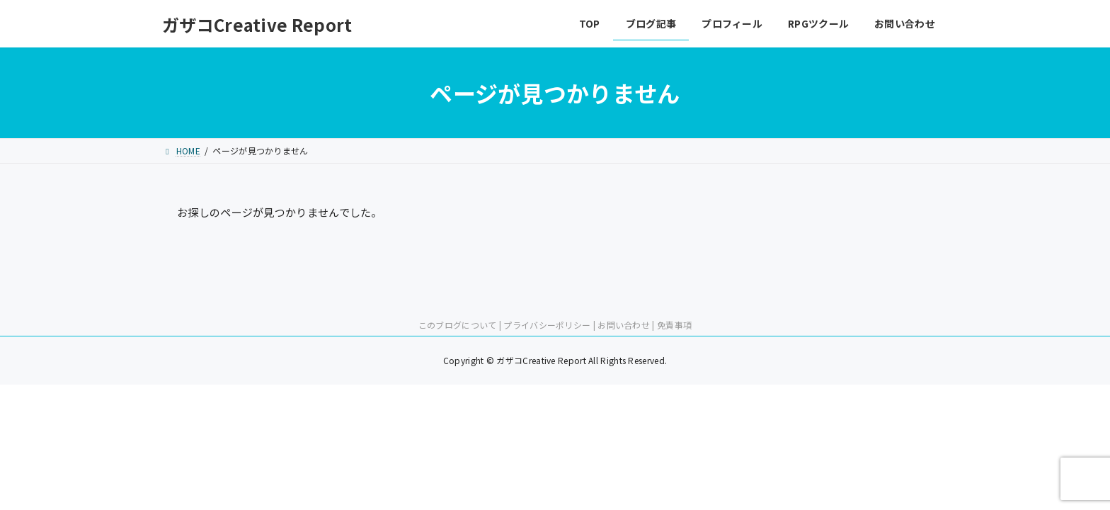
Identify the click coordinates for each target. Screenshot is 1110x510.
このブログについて (457, 325)
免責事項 (674, 325)
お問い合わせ (623, 325)
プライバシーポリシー (546, 325)
